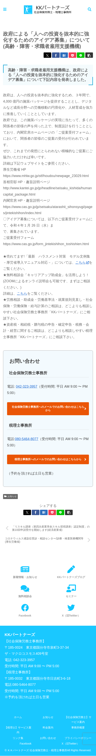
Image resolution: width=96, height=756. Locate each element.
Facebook (25, 743)
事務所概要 (78, 727)
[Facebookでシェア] (56, 55)
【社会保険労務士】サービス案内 (78, 719)
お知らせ (10, 496)
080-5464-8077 (26, 439)
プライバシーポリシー (78, 738)
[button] (89, 55)
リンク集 (18, 738)
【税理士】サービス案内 (18, 730)
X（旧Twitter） (70, 743)
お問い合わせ (48, 738)
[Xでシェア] (47, 55)
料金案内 (48, 727)
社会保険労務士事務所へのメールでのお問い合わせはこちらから (48, 408)
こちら (82, 262)
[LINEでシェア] (81, 55)
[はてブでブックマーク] (64, 55)
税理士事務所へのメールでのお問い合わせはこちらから (48, 459)
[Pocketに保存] (72, 55)
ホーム (18, 717)
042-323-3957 (26, 386)
